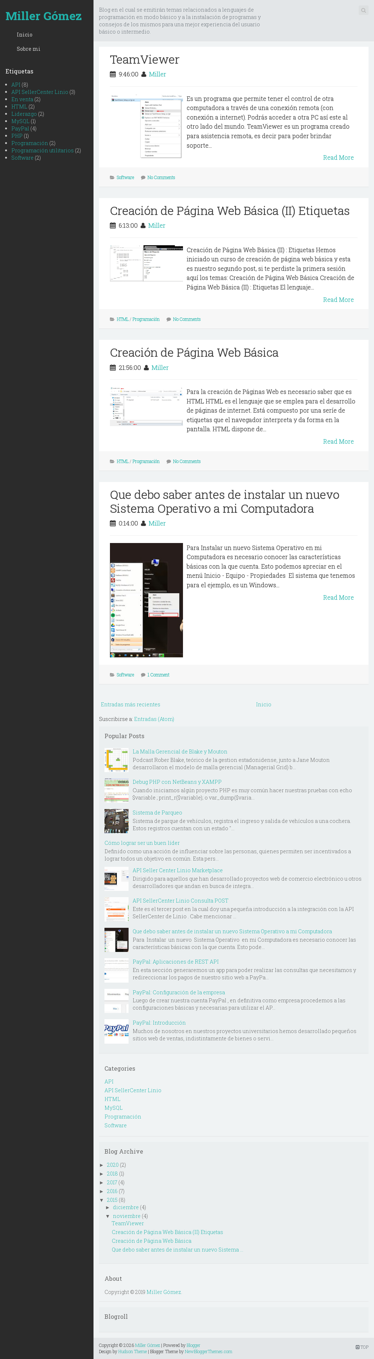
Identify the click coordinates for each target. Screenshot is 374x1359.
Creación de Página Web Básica (194, 352)
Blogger (194, 1345)
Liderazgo (24, 113)
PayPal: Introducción (159, 1022)
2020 (113, 1164)
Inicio (25, 34)
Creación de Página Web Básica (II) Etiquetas (230, 210)
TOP (362, 1347)
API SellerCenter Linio (39, 91)
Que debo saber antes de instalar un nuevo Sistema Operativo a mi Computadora (224, 501)
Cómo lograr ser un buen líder (142, 842)
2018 (112, 1173)
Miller (157, 74)
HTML (19, 106)
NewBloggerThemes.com (208, 1351)
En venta (22, 99)
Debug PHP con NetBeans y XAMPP (177, 781)
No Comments (161, 177)
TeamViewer (145, 59)
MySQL (20, 121)
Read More (338, 157)
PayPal (20, 128)
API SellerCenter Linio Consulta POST (181, 900)
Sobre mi (29, 48)
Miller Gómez (43, 15)
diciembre (126, 1207)
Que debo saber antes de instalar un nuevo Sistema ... (177, 1249)
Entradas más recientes (130, 704)
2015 (112, 1199)
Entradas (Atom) (154, 718)
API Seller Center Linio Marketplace (178, 870)
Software (22, 157)
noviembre (127, 1215)
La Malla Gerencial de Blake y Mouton (180, 751)
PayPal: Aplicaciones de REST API (176, 961)
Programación (29, 143)
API (15, 84)
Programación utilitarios (42, 150)
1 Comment (158, 674)
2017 (112, 1182)
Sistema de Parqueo (157, 812)
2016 (112, 1191)
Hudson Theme (132, 1351)
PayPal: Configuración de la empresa (179, 992)
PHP (17, 135)
